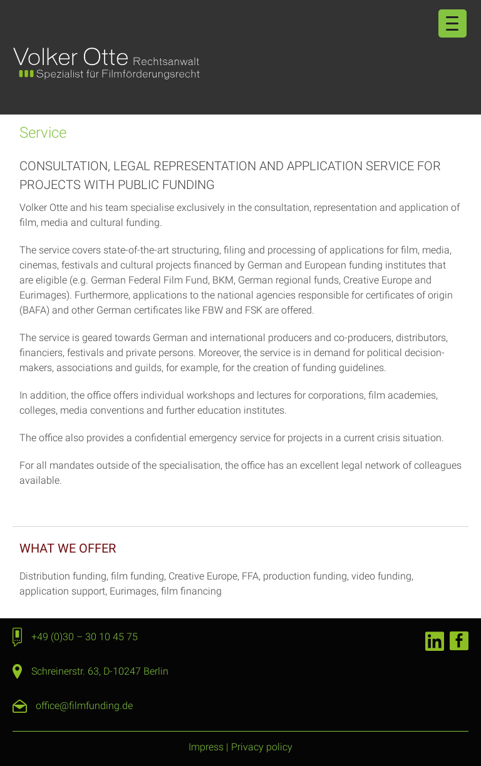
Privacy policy (261, 747)
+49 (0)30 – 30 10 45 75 (84, 637)
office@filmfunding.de (84, 706)
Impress (206, 747)
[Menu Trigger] (452, 23)
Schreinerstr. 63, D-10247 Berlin (99, 671)
